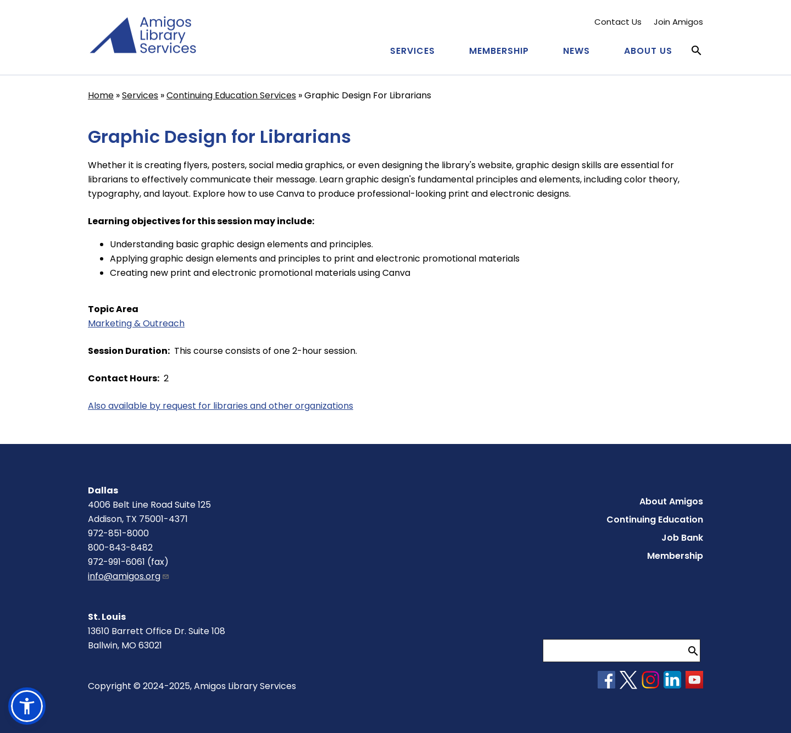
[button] (27, 706)
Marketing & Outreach (136, 323)
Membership (499, 51)
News (576, 51)
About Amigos (671, 501)
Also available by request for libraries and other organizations (220, 405)
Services (412, 51)
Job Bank (682, 537)
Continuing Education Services (231, 95)
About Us (648, 51)
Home (101, 95)
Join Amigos (678, 21)
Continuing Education (654, 519)
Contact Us (618, 21)
